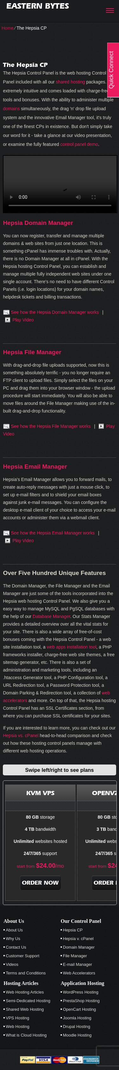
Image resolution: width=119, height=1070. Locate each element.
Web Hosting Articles (25, 992)
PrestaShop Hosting (81, 1000)
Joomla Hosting (77, 1018)
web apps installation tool (71, 647)
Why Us (13, 938)
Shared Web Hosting (25, 1009)
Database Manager (51, 616)
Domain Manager (79, 947)
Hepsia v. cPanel (78, 938)
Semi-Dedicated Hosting (28, 1000)
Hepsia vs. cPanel (20, 735)
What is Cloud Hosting (26, 1035)
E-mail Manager (77, 964)
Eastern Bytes (37, 6)
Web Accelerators (79, 973)
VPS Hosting (17, 1018)
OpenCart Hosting (79, 1009)
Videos (12, 964)
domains (11, 108)
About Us (14, 930)
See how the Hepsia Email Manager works (53, 532)
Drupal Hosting (76, 1026)
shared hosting (70, 81)
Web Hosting (17, 1026)
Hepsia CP (73, 930)
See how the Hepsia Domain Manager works (55, 312)
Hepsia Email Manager (35, 466)
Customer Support (22, 955)
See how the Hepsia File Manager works (50, 426)
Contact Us (16, 947)
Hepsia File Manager (32, 352)
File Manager (75, 955)
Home (7, 28)
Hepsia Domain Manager (38, 222)
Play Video (23, 319)
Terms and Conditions (26, 973)
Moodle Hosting (77, 1035)
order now (40, 882)
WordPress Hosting (80, 992)
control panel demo (79, 144)
